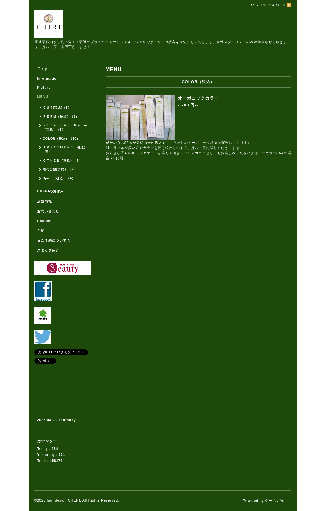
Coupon (44, 221)
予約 (41, 230)
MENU (42, 97)
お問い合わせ (48, 211)
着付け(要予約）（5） (60, 169)
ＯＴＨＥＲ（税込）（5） (62, 160)
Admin (285, 501)
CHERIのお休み (50, 191)
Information (48, 79)
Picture (44, 88)
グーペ (270, 501)
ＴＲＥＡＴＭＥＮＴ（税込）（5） (65, 149)
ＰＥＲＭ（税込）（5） (61, 116)
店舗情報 (44, 201)
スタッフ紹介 (48, 250)
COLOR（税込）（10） (61, 138)
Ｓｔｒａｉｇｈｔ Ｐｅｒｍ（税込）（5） (65, 127)
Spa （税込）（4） (59, 178)
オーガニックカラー (198, 98)
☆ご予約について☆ (53, 240)
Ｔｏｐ (42, 69)
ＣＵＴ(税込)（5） (57, 107)
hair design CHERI (63, 500)
